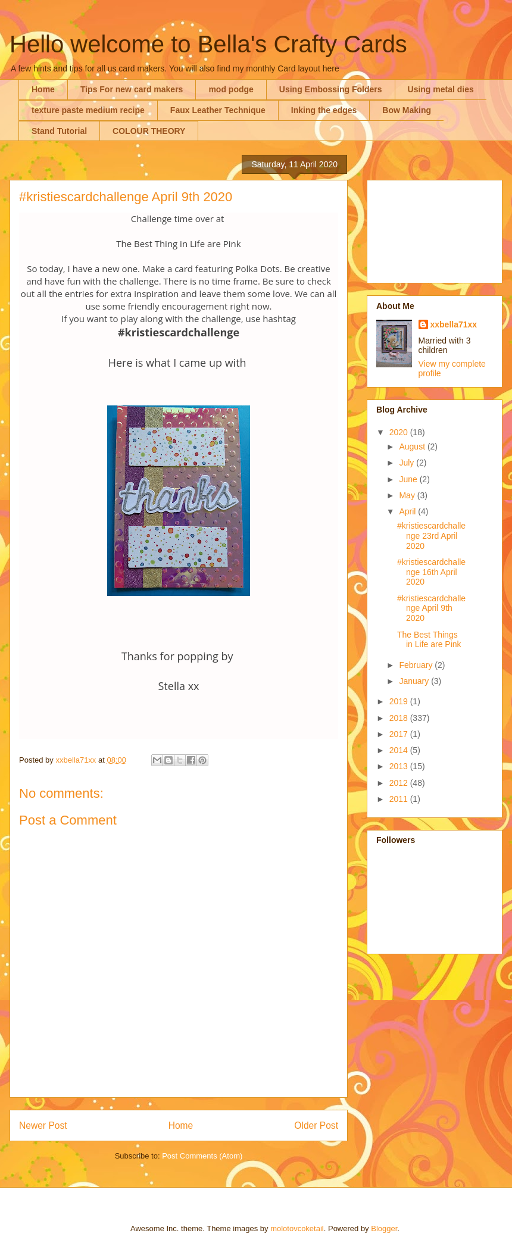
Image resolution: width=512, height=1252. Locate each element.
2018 (399, 718)
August (413, 446)
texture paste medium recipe (88, 110)
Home (43, 89)
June (409, 479)
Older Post (316, 1125)
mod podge (230, 89)
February (417, 665)
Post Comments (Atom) (202, 1155)
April (408, 511)
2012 (399, 783)
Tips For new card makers (131, 89)
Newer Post (43, 1125)
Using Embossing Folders (330, 89)
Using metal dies (441, 89)
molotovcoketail (297, 1228)
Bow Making (406, 110)
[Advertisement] (434, 229)
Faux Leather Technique (218, 110)
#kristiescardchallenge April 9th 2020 (431, 608)
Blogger (384, 1228)
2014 (399, 750)
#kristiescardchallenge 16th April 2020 (431, 572)
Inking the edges (324, 110)
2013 (399, 766)
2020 (399, 432)
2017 (399, 734)
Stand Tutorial (59, 131)
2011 (399, 799)
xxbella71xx (453, 324)
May (408, 495)
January (415, 681)
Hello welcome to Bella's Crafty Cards (208, 44)
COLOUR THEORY (149, 131)
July (407, 462)
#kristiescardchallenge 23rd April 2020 (431, 536)
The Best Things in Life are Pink (429, 640)
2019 (399, 701)
